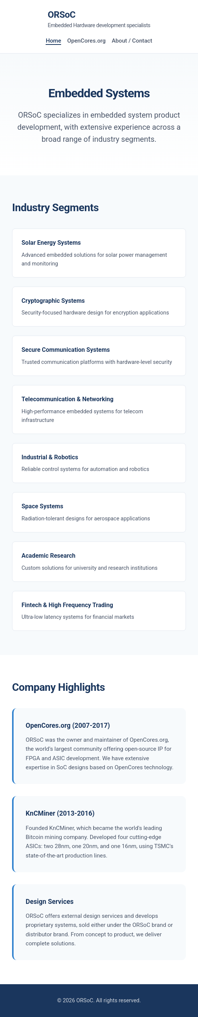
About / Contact (132, 40)
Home (53, 40)
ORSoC (99, 19)
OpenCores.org (86, 40)
